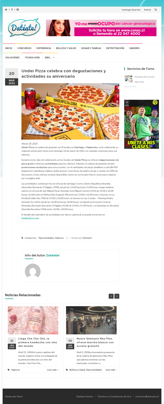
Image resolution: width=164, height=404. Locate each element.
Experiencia (43, 48)
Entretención (115, 48)
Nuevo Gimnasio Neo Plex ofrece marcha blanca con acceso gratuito (95, 342)
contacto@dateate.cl (147, 396)
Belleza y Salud (66, 48)
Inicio (8, 48)
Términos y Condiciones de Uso (114, 396)
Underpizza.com (30, 218)
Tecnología (32, 57)
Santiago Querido (131, 9)
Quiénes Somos (84, 396)
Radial (147, 9)
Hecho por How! (14, 396)
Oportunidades (46, 238)
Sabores (134, 48)
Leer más (52, 369)
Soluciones (12, 57)
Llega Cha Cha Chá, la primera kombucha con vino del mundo (37, 342)
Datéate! (87, 238)
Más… (48, 57)
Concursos (24, 48)
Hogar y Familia (91, 48)
